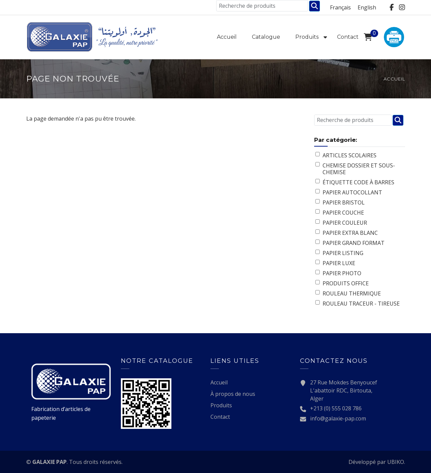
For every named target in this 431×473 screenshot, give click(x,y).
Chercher (314, 6)
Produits (307, 37)
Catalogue (266, 37)
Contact (348, 37)
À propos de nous (232, 394)
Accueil (227, 37)
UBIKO (395, 462)
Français (340, 7)
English (367, 7)
